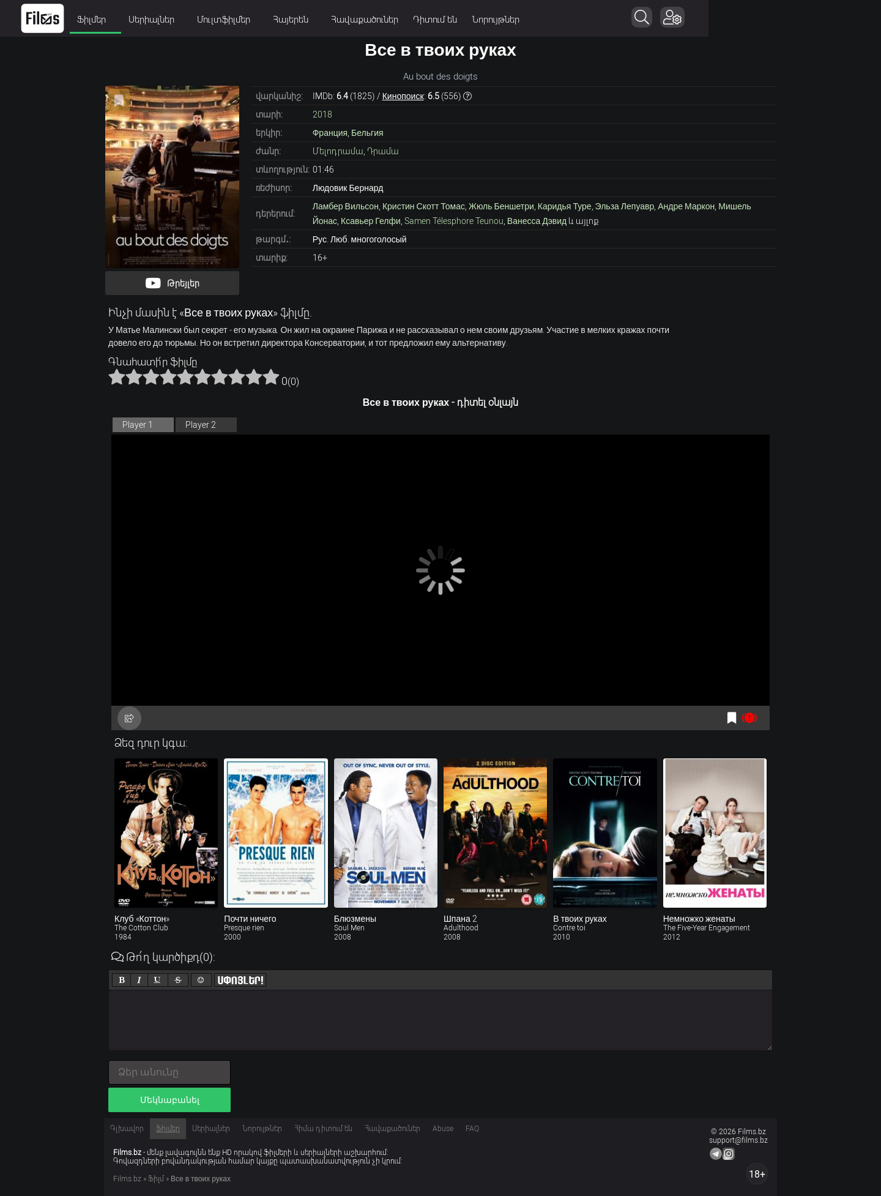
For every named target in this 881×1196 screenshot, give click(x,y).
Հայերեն (381, 19)
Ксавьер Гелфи (371, 221)
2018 (322, 114)
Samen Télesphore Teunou (454, 221)
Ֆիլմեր (181, 19)
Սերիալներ (242, 19)
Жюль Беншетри (501, 206)
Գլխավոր (127, 1128)
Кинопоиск (403, 96)
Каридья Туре (565, 206)
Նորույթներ (582, 19)
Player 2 (200, 425)
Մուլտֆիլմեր (313, 19)
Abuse (443, 1128)
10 (271, 376)
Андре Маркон (686, 206)
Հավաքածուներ (451, 19)
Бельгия (367, 133)
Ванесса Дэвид (537, 221)
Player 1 (137, 425)
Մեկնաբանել (169, 1100)
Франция (330, 133)
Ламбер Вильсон (346, 206)
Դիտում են (521, 19)
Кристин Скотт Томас (423, 206)
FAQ (472, 1128)
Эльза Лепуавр (625, 206)
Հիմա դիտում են (323, 1128)
